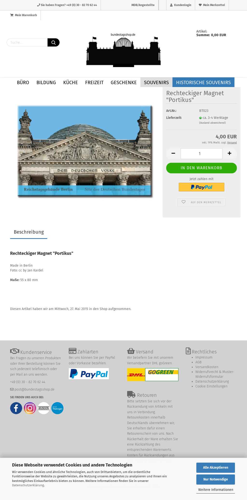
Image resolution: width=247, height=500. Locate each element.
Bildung (46, 82)
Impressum (204, 357)
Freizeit (94, 82)
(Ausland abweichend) (212, 122)
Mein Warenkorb (23, 15)
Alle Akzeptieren (215, 468)
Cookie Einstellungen (211, 386)
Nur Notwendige (215, 479)
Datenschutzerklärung (28, 485)
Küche (70, 82)
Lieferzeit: (174, 118)
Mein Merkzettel (212, 5)
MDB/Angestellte (143, 5)
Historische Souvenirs (203, 82)
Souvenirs (156, 82)
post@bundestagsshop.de (34, 389)
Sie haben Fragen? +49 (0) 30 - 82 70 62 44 (67, 5)
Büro (23, 82)
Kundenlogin (180, 5)
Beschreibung (29, 232)
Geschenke (124, 82)
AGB (198, 362)
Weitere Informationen (215, 490)
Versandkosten (206, 367)
